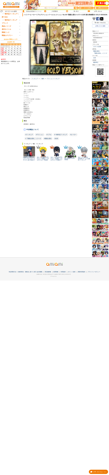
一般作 (42, 78)
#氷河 (56, 138)
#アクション (39, 134)
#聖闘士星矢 (48, 138)
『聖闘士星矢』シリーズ (100, 53)
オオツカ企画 (97, 46)
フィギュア (35, 78)
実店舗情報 (48, 272)
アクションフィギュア (53, 78)
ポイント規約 (72, 272)
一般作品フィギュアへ (11, 14)
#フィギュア (29, 134)
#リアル (49, 134)
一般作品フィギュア (10, 28)
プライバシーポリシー (94, 272)
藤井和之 (95, 62)
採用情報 (55, 272)
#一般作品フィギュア (60, 134)
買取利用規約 (81, 272)
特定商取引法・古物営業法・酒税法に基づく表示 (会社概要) (25, 272)
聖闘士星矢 (96, 51)
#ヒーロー (73, 134)
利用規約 (63, 272)
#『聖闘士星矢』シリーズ (33, 138)
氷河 (94, 58)
